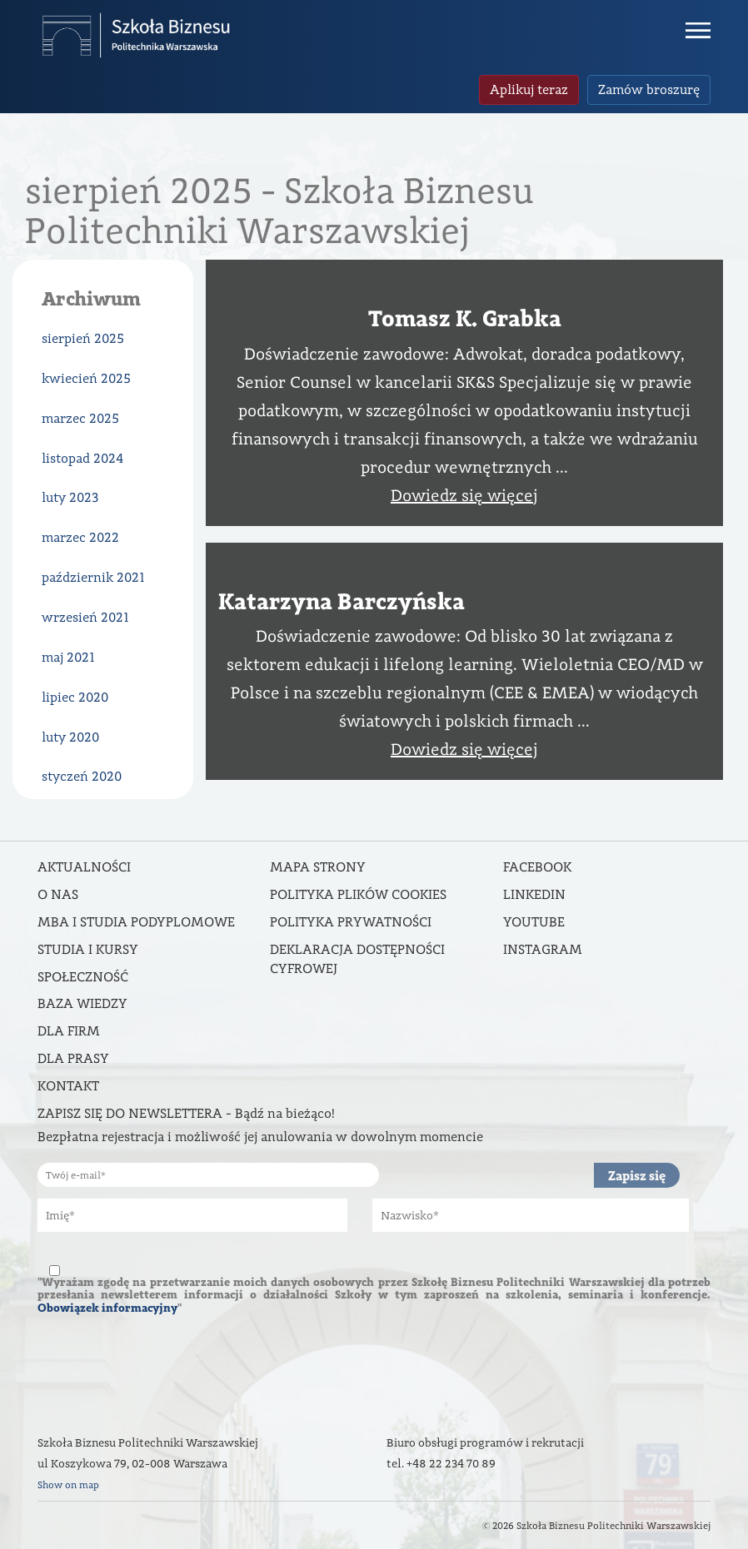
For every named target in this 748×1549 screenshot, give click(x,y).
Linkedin (534, 894)
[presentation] (164, 1367)
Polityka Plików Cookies (358, 894)
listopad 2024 (82, 458)
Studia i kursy (87, 949)
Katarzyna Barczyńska (341, 601)
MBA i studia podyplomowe (136, 922)
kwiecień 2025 (86, 378)
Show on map (68, 1484)
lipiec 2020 (75, 697)
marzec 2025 (80, 418)
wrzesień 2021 (85, 617)
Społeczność (82, 977)
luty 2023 (70, 497)
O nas (57, 894)
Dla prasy (73, 1058)
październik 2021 (93, 577)
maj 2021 (68, 657)
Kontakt (68, 1086)
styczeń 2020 (82, 776)
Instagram (542, 949)
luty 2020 (70, 737)
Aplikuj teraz (529, 89)
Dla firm (68, 1031)
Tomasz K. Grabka (464, 318)
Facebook (537, 867)
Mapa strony (318, 867)
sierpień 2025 (83, 338)
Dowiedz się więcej (464, 495)
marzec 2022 (80, 537)
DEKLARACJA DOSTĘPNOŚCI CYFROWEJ (357, 958)
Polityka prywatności (350, 922)
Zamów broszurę (649, 89)
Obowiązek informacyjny (107, 1307)
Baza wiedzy (82, 1003)
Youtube (534, 922)
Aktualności (84, 867)
